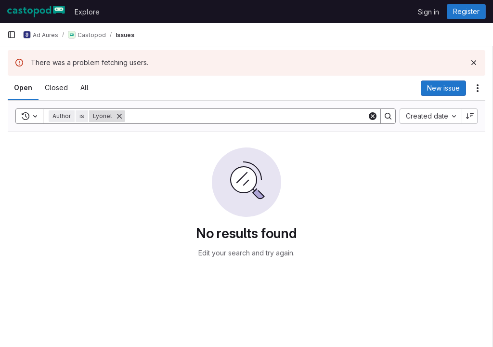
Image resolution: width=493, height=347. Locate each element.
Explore (87, 12)
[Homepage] (36, 11)
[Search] (246, 116)
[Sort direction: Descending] (470, 116)
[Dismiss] (474, 62)
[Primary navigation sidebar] (11, 34)
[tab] (23, 88)
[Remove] (119, 116)
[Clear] (372, 116)
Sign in (428, 12)
